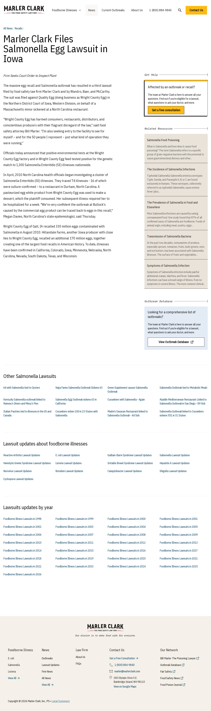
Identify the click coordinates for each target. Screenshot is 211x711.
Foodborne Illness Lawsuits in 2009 (179, 534)
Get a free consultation (166, 110)
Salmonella (14, 665)
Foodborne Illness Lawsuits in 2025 (179, 566)
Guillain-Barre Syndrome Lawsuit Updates (129, 455)
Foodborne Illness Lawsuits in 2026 (22, 574)
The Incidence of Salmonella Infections (171, 169)
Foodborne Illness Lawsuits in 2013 (179, 542)
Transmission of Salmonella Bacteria (169, 236)
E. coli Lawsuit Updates (67, 455)
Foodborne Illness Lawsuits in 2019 (74, 558)
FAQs (78, 663)
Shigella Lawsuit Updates (173, 471)
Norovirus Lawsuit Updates (17, 471)
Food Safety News (170, 678)
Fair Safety (166, 671)
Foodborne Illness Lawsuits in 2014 (22, 550)
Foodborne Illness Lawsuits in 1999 (74, 518)
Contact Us (196, 10)
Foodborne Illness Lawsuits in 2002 (22, 526)
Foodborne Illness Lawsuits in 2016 (126, 550)
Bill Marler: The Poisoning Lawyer (178, 658)
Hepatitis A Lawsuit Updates (175, 463)
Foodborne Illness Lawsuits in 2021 (179, 558)
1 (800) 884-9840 (160, 10)
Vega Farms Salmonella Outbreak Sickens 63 (79, 387)
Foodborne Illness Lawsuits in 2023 (74, 566)
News (91, 10)
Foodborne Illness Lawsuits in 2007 (74, 534)
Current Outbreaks (113, 10)
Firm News (47, 671)
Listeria (12, 671)
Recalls (18, 28)
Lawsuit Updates (51, 665)
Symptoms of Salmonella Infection (168, 266)
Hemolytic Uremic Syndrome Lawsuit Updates (27, 463)
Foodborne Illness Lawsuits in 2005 (179, 526)
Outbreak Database (170, 665)
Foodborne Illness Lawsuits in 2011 (74, 542)
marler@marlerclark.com (127, 671)
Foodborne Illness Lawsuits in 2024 (126, 566)
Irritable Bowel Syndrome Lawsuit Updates (130, 463)
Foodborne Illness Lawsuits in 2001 (179, 518)
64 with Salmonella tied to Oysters (21, 387)
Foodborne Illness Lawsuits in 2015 (74, 550)
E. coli (11, 658)
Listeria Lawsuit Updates (68, 463)
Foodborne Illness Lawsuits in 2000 (126, 518)
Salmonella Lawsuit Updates (175, 455)
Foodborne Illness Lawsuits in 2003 (74, 526)
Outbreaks (47, 658)
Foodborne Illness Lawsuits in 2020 (126, 558)
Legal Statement (61, 701)
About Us (137, 10)
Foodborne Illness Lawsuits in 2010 (22, 542)
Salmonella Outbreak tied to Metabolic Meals (183, 387)
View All (12, 678)
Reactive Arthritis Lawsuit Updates (21, 455)
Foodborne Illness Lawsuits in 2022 (22, 566)
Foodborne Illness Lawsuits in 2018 (22, 558)
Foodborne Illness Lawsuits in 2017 (179, 550)
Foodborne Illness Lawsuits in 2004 (126, 526)
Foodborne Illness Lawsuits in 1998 (22, 518)
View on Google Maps (125, 686)
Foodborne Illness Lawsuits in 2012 (126, 542)
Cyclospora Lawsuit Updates (18, 479)
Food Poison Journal (171, 684)
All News (8, 28)
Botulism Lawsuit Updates (69, 471)
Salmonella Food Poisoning (163, 140)
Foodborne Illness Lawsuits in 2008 (126, 534)
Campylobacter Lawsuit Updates (124, 471)
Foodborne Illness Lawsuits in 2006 (22, 534)
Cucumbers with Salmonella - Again (126, 399)
